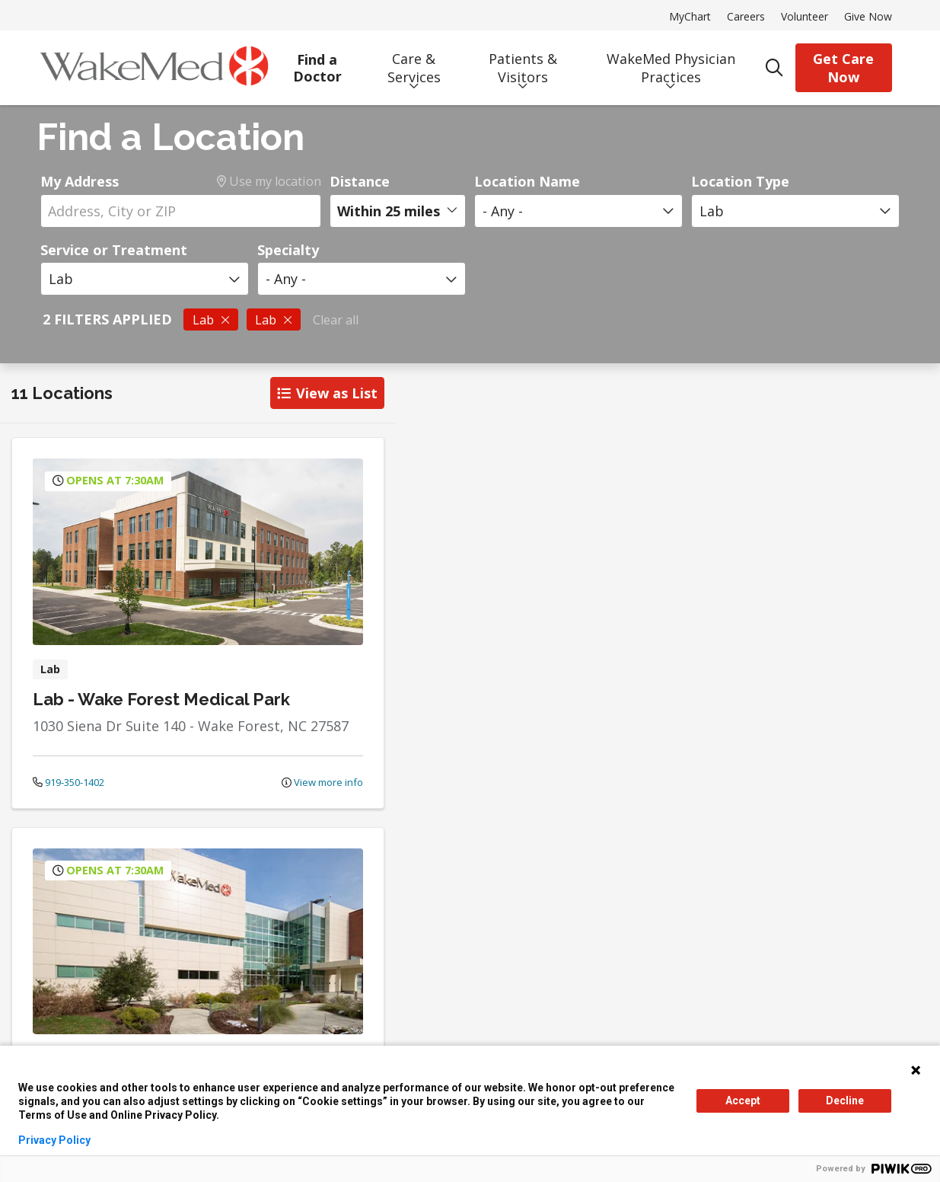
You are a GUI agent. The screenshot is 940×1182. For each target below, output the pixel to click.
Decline (845, 1100)
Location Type (740, 181)
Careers (746, 16)
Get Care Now (843, 68)
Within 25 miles (388, 211)
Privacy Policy (54, 1140)
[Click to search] (774, 68)
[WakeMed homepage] (154, 68)
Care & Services (414, 62)
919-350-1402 (68, 782)
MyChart (690, 16)
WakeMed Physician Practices (671, 62)
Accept (742, 1100)
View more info (322, 782)
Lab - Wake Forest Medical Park (161, 699)
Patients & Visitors (523, 62)
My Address (79, 181)
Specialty (288, 250)
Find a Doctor (318, 62)
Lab (211, 319)
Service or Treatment (113, 250)
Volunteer (804, 16)
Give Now (868, 16)
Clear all (335, 319)
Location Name (527, 181)
